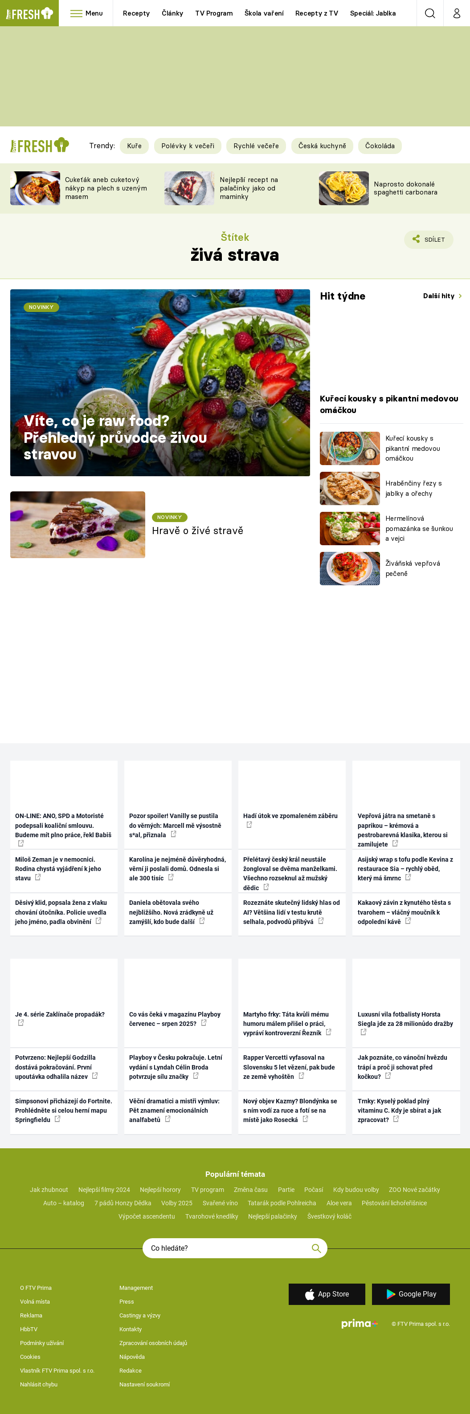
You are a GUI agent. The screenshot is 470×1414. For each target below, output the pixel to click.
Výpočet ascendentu (147, 1216)
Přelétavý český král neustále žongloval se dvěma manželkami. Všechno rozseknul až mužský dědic (290, 873)
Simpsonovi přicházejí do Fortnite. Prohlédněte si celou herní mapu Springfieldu (63, 1111)
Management (136, 1287)
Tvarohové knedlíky (211, 1216)
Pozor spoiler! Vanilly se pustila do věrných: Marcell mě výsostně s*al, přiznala (175, 825)
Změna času (251, 1189)
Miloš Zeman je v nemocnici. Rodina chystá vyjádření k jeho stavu (58, 869)
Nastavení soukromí (144, 1384)
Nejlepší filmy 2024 (104, 1189)
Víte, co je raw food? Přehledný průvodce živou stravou (115, 437)
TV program (207, 1189)
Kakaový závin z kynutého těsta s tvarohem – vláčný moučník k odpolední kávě (404, 912)
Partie (286, 1189)
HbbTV (28, 1329)
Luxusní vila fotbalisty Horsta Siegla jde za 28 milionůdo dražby (405, 1023)
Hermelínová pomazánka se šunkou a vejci (419, 528)
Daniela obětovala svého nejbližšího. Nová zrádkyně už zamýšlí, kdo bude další (171, 912)
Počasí (313, 1189)
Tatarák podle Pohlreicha (282, 1203)
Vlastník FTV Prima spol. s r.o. (57, 1370)
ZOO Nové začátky (414, 1189)
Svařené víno (220, 1203)
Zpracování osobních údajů (153, 1343)
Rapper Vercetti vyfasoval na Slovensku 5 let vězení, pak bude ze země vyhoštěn (289, 1067)
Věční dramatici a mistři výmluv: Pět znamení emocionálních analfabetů (174, 1111)
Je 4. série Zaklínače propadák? (60, 1018)
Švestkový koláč (329, 1216)
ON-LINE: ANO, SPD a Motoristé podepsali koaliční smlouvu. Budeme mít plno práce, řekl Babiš (63, 829)
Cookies (30, 1356)
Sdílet (430, 242)
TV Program (214, 13)
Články (173, 13)
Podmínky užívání (42, 1343)
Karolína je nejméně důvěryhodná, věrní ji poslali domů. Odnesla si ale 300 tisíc (177, 869)
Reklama (31, 1315)
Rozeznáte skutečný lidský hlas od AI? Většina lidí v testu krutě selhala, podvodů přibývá (291, 912)
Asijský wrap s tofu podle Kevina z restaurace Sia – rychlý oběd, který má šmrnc (405, 869)
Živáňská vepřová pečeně (412, 568)
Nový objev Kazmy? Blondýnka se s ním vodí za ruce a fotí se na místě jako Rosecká (290, 1111)
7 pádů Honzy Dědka (122, 1203)
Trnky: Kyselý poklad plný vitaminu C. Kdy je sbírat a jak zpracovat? (399, 1111)
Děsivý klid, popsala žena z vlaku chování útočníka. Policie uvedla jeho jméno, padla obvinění (61, 912)
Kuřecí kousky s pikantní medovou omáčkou (412, 448)
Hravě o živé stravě (197, 530)
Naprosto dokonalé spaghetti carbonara (405, 188)
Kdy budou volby (356, 1189)
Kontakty (130, 1329)
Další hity (440, 296)
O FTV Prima (36, 1287)
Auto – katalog (63, 1203)
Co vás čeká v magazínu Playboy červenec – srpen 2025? (175, 1019)
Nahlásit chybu (38, 1384)
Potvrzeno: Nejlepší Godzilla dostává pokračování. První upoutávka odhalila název (56, 1067)
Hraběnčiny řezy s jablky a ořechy (413, 488)
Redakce (130, 1370)
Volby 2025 (176, 1203)
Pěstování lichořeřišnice (394, 1203)
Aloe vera (339, 1203)
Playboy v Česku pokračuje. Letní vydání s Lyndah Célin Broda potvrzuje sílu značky (175, 1067)
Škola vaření (264, 13)
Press (126, 1301)
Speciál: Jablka (373, 13)
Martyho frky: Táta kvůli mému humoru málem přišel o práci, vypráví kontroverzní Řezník (287, 1024)
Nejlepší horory (160, 1189)
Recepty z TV (317, 13)
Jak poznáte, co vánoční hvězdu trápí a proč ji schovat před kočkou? (402, 1067)
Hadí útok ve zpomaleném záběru (290, 819)
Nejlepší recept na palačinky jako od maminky (249, 188)
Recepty (136, 13)
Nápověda (132, 1356)
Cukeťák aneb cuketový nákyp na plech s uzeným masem (106, 188)
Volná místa (35, 1301)
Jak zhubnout (49, 1189)
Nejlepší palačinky (272, 1216)
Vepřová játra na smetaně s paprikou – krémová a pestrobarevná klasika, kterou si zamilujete (403, 830)
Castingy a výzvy (139, 1315)
